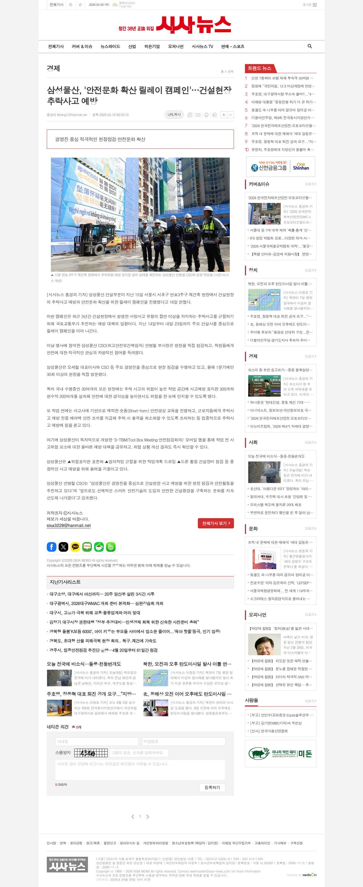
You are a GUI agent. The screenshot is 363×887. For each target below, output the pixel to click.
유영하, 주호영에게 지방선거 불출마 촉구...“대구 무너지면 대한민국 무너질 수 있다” (284, 149)
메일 (198, 115)
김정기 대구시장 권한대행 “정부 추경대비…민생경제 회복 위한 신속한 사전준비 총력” (124, 622)
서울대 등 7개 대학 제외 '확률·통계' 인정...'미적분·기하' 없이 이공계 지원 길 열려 (281, 230)
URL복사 (174, 114)
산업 (132, 46)
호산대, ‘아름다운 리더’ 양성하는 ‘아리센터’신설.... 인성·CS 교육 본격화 (281, 488)
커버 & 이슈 (82, 46)
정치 (253, 270)
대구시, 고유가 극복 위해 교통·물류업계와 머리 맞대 (95, 613)
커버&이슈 (259, 184)
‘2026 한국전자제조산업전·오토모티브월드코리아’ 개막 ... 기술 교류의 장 (284, 125)
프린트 (206, 115)
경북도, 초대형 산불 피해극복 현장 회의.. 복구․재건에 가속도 (103, 641)
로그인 (307, 4)
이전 (133, 817)
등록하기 (212, 787)
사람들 (251, 700)
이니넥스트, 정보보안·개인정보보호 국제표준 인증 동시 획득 (281, 410)
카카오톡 (75, 547)
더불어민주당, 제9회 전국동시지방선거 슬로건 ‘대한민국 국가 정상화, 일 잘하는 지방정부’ (284, 118)
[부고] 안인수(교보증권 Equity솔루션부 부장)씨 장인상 (281, 715)
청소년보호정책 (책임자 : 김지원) (195, 843)
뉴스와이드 (110, 46)
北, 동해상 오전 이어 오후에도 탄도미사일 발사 (281, 324)
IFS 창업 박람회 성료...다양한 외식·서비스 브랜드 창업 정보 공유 (281, 238)
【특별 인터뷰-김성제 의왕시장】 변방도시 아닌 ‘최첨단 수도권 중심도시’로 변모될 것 (281, 254)
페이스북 (51, 547)
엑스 (63, 547)
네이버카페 (99, 547)
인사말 (51, 843)
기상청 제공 (125, 6)
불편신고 (109, 843)
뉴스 (259, 68)
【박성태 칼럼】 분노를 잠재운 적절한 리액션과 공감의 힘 (281, 668)
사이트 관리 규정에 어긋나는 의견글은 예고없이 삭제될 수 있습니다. (112, 764)
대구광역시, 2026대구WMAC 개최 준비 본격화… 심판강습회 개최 (106, 603)
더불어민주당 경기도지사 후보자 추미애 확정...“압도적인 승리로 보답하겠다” (281, 340)
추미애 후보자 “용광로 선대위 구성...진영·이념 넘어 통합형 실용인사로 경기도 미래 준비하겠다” (281, 332)
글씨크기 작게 (230, 114)
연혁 (63, 843)
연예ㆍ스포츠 (232, 46)
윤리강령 (76, 843)
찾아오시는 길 (130, 843)
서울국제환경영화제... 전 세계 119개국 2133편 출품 (281, 590)
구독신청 (296, 843)
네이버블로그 (87, 547)
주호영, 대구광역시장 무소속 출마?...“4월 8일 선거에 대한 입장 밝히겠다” (284, 94)
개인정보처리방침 (155, 843)
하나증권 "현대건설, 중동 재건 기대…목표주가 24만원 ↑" (281, 402)
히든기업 (152, 46)
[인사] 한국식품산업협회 (269, 731)
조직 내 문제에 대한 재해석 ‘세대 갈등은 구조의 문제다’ (284, 133)
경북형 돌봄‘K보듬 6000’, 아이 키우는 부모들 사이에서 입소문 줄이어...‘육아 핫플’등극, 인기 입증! (135, 631)
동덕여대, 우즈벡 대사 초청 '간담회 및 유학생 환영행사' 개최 (281, 496)
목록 (190, 115)
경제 (231, 71)
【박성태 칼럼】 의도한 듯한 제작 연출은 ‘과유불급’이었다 (281, 660)
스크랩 (214, 115)
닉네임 (62, 741)
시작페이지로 (70, 5)
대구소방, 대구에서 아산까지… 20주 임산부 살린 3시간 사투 (102, 594)
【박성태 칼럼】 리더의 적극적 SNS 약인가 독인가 (281, 676)
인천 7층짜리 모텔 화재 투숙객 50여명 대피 (284, 78)
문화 (253, 528)
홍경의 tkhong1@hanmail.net (67, 114)
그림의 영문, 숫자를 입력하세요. (137, 752)
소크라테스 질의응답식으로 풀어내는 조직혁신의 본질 (281, 598)
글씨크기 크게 (223, 114)
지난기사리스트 (65, 582)
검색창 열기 (308, 46)
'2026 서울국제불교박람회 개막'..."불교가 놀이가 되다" (281, 246)
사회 (253, 442)
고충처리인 (262, 843)
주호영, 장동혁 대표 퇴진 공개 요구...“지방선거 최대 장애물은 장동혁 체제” (284, 141)
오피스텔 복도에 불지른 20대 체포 (276, 504)
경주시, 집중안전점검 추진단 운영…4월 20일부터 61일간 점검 (104, 650)
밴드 (111, 547)
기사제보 (280, 843)
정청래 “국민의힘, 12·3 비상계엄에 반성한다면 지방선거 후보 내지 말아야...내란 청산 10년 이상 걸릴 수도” (284, 86)
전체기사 (56, 4)
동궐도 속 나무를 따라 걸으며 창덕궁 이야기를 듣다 (284, 110)
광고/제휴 (93, 843)
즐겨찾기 (80, 5)
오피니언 (175, 46)
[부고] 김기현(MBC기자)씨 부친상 (276, 723)
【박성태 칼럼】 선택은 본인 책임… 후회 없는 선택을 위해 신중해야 (281, 684)
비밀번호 (151, 741)
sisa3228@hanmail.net (69, 525)
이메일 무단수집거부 (236, 843)
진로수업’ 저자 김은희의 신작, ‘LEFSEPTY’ (281, 582)
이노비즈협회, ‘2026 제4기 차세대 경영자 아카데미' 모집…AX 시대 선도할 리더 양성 (281, 426)
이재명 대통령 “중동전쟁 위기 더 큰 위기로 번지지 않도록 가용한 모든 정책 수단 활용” (284, 102)
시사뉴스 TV (202, 46)
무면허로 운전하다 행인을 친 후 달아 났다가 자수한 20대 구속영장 (281, 512)
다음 (147, 817)
